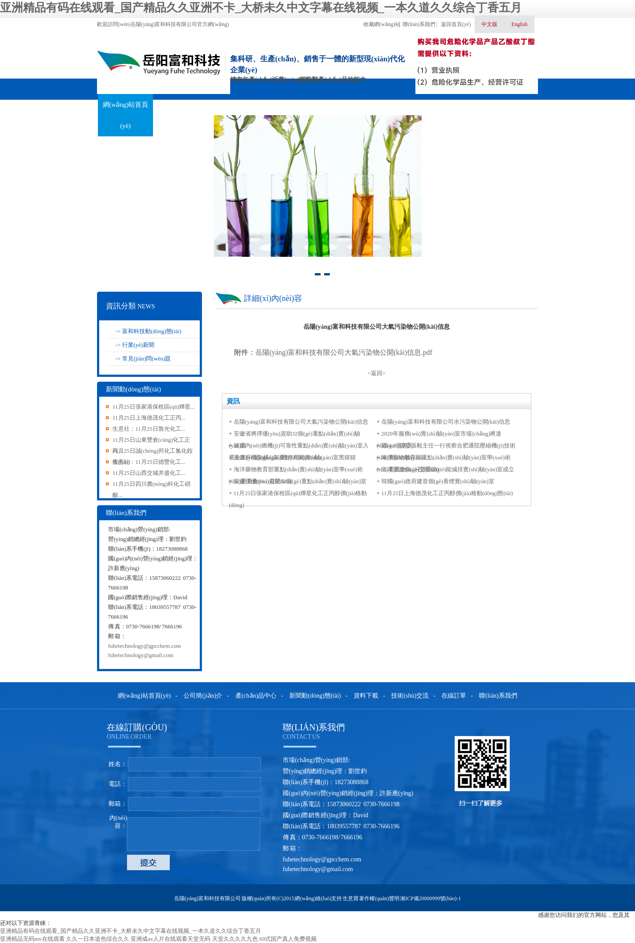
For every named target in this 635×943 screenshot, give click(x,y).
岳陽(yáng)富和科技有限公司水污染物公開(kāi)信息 (445, 421)
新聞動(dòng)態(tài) (291, 115)
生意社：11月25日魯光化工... (148, 428)
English (520, 24)
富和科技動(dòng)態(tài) (151, 331)
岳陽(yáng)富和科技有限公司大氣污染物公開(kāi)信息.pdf (343, 352)
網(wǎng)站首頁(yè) (126, 115)
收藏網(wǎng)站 (381, 24)
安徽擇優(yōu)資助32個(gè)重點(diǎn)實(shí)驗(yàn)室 (300, 481)
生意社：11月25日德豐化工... (148, 461)
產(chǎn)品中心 (236, 104)
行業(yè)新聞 (138, 345)
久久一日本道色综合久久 (97, 938)
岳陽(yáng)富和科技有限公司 (207, 898)
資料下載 (345, 104)
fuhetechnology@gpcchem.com (144, 645)
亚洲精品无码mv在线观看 (32, 938)
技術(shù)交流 (400, 104)
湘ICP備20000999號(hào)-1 (430, 898)
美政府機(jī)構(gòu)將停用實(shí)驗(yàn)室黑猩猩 (295, 457)
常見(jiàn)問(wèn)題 (146, 358)
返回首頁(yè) (456, 24)
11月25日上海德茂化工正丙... (148, 417)
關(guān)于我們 (181, 104)
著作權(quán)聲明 (379, 898)
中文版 (489, 24)
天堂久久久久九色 (235, 938)
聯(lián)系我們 (419, 24)
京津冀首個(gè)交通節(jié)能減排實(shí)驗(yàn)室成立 (448, 469)
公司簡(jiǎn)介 (202, 695)
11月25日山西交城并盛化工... (148, 473)
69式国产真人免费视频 (288, 938)
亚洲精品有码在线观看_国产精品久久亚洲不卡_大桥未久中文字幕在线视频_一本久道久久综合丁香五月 (261, 7)
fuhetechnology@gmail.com (140, 655)
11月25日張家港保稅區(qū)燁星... (153, 406)
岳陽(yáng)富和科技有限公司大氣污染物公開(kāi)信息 (301, 421)
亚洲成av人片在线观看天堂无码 (170, 938)
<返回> (377, 373)
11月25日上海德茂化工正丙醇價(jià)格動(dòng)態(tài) (447, 493)
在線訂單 (454, 104)
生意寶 (351, 898)
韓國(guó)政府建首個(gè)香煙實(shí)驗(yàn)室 (437, 481)
